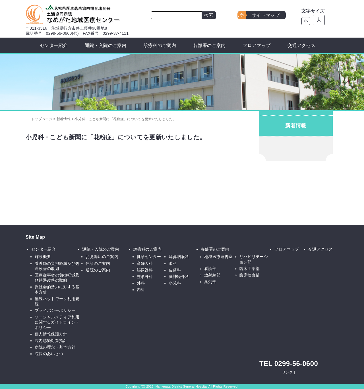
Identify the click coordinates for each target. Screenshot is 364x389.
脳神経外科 (179, 276)
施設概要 (43, 256)
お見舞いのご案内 (102, 256)
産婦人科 (145, 263)
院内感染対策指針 (51, 340)
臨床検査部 (249, 275)
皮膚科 (175, 270)
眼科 (173, 263)
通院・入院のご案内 (106, 45)
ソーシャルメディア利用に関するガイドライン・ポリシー (57, 322)
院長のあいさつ (49, 353)
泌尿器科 (145, 270)
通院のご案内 (98, 270)
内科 (141, 289)
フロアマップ (256, 45)
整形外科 (145, 276)
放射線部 (212, 275)
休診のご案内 (98, 263)
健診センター (149, 256)
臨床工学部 (249, 268)
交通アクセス (301, 45)
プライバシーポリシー (55, 310)
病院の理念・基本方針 (55, 347)
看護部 (210, 268)
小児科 (175, 283)
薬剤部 (210, 281)
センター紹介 (54, 45)
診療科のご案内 (160, 45)
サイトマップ (266, 15)
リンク (287, 372)
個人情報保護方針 (51, 334)
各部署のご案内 (209, 45)
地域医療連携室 (218, 256)
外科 (141, 283)
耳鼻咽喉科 (179, 256)
